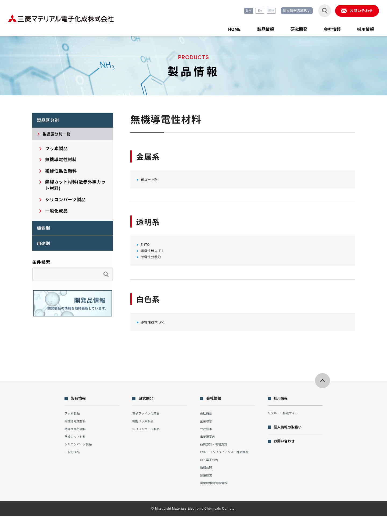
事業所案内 (208, 439)
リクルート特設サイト (285, 416)
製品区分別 (50, 121)
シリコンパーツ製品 (80, 447)
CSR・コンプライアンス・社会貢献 (227, 455)
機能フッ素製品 (144, 424)
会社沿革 (206, 432)
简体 (258, 11)
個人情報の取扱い (288, 11)
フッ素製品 (73, 416)
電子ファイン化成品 (147, 416)
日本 (233, 11)
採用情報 (363, 27)
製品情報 (251, 27)
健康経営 (206, 478)
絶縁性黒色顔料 (76, 432)
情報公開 (206, 470)
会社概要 (206, 416)
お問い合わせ (287, 445)
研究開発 (288, 27)
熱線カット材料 (76, 439)
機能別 (45, 231)
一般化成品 (73, 455)
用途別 (45, 248)
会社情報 (326, 27)
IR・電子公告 (209, 462)
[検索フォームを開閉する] (317, 11)
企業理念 (206, 424)
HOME (216, 27)
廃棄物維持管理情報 (215, 486)
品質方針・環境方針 (215, 447)
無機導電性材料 (76, 424)
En (246, 11)
